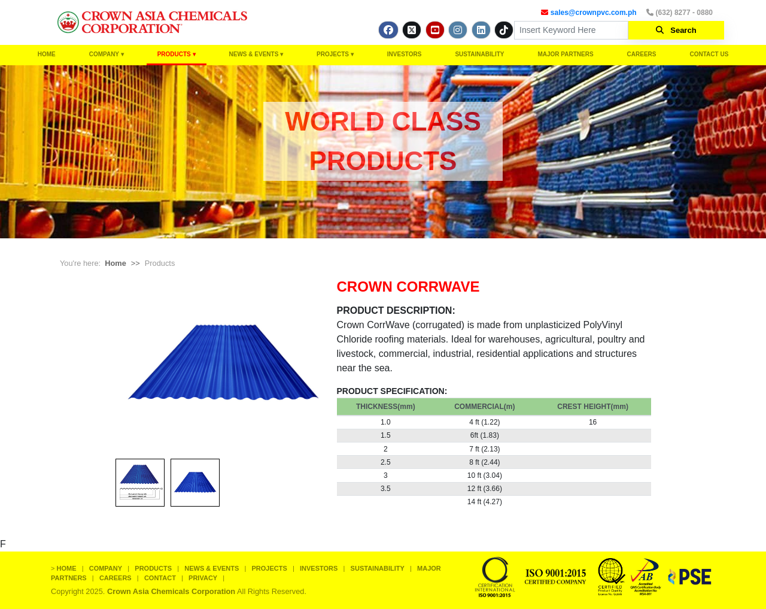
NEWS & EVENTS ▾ (256, 54)
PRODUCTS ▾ (176, 54)
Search (676, 30)
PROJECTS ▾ (335, 54)
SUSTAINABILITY (479, 54)
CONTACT (160, 577)
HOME (47, 54)
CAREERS (641, 54)
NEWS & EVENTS (211, 568)
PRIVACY (203, 577)
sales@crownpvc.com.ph (594, 12)
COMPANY (105, 568)
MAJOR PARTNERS (565, 54)
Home (115, 263)
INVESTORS (404, 54)
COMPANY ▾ (106, 54)
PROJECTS (269, 568)
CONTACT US (709, 54)
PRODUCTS (153, 568)
